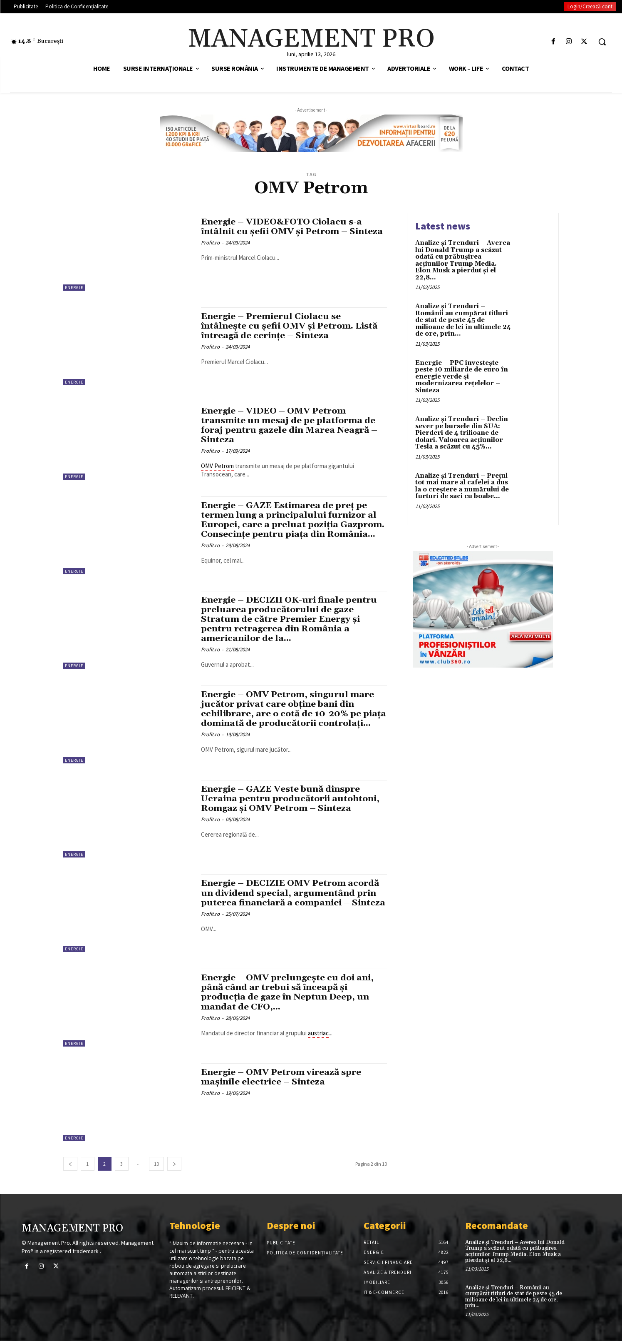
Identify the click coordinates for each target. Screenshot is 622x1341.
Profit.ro (210, 242)
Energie (74, 287)
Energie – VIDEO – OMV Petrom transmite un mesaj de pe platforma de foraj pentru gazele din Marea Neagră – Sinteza (290, 425)
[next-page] (174, 1164)
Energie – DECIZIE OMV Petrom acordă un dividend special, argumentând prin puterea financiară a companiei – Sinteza (291, 898)
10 (156, 1164)
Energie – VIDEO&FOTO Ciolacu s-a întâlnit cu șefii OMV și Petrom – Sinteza (293, 227)
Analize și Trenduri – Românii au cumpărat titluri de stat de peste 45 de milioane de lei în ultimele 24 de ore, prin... (463, 320)
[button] (602, 42)
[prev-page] (70, 1164)
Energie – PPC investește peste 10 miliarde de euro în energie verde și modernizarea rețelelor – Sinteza (461, 376)
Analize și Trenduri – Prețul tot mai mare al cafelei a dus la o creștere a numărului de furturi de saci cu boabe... (462, 486)
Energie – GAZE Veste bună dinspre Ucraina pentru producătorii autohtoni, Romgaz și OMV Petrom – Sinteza (291, 799)
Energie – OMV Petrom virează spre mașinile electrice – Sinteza (282, 1077)
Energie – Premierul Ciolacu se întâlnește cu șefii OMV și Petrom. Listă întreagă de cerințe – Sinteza (290, 326)
